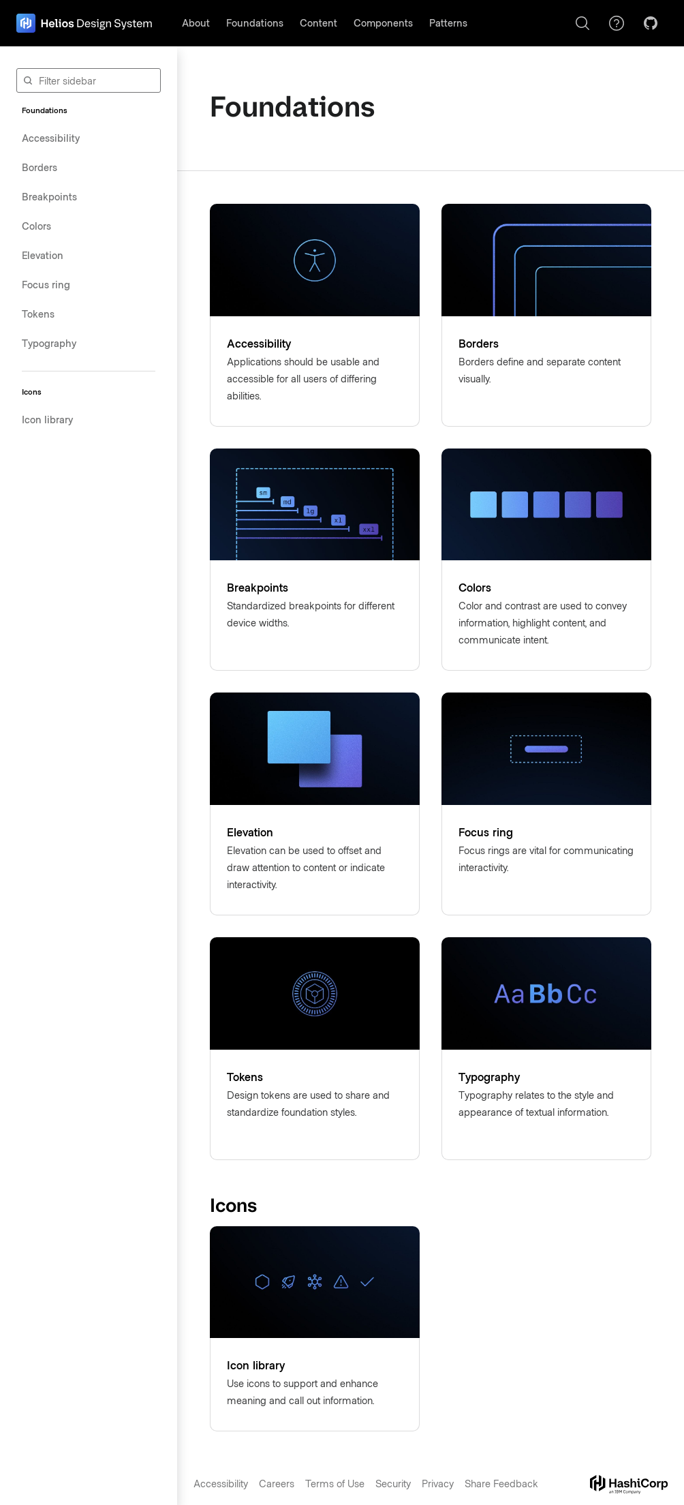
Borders (39, 167)
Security (393, 1483)
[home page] (84, 23)
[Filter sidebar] (88, 80)
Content (318, 22)
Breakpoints (49, 196)
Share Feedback (501, 1483)
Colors (36, 225)
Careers (276, 1483)
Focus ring (46, 284)
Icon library (47, 419)
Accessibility (51, 138)
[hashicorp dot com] (629, 1484)
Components (383, 22)
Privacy (438, 1483)
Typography (49, 343)
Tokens (38, 313)
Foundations (254, 22)
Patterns (448, 22)
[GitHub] (650, 23)
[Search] (582, 23)
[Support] (616, 23)
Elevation (42, 255)
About (196, 22)
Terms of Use (334, 1483)
